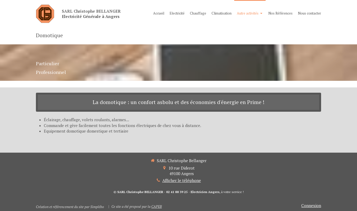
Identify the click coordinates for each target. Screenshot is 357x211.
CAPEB (156, 206)
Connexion (311, 205)
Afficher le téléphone (181, 180)
